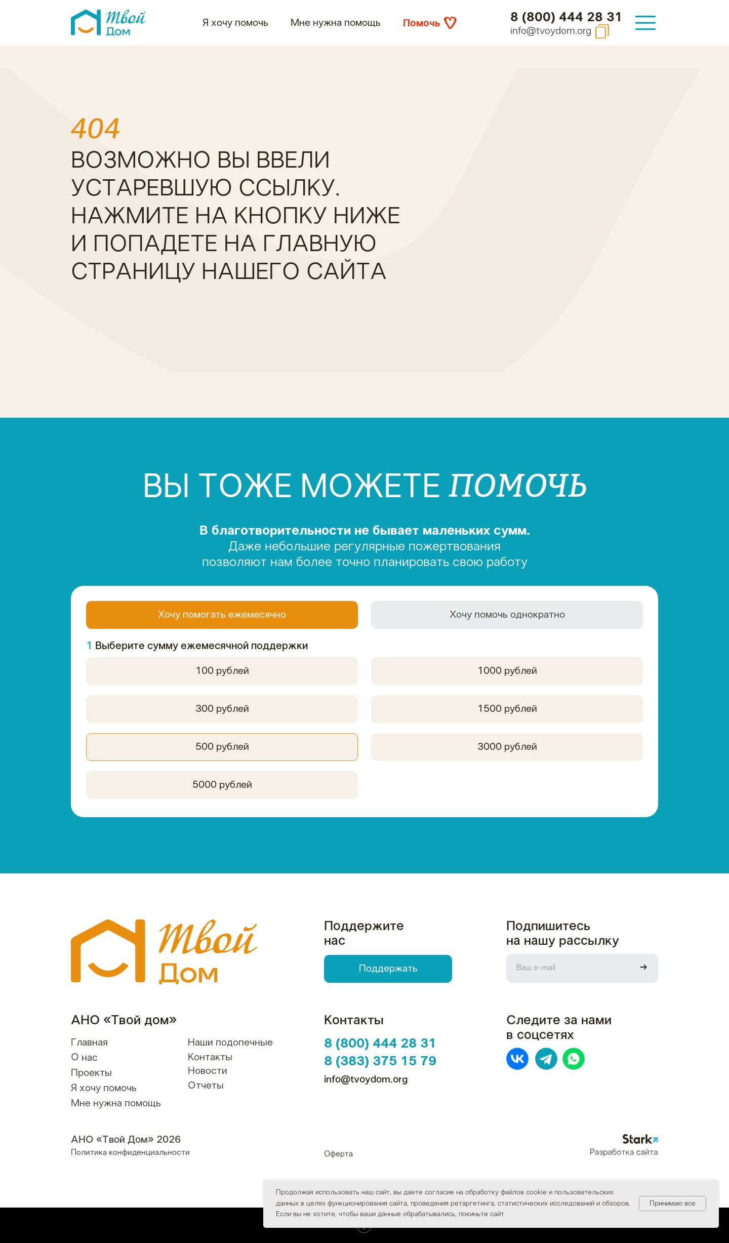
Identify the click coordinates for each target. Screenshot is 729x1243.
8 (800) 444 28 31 (566, 17)
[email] (567, 968)
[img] (645, 22)
